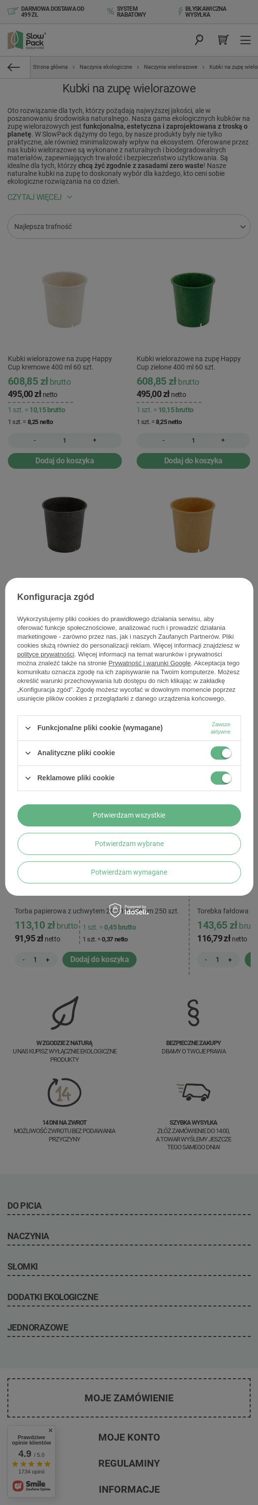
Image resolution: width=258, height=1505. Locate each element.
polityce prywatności (45, 654)
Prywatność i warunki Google (150, 663)
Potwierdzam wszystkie (129, 815)
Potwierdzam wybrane (129, 844)
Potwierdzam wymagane (129, 872)
